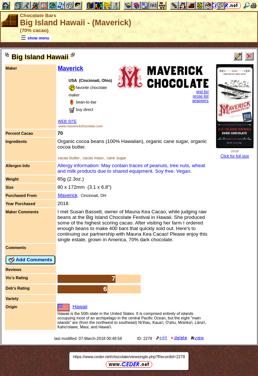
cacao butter (69, 158)
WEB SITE (67, 121)
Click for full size (235, 156)
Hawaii (79, 306)
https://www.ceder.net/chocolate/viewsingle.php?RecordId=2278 (129, 356)
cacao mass (93, 158)
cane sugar (116, 158)
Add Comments (30, 260)
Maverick (71, 68)
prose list (201, 96)
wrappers (200, 100)
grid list (202, 91)
